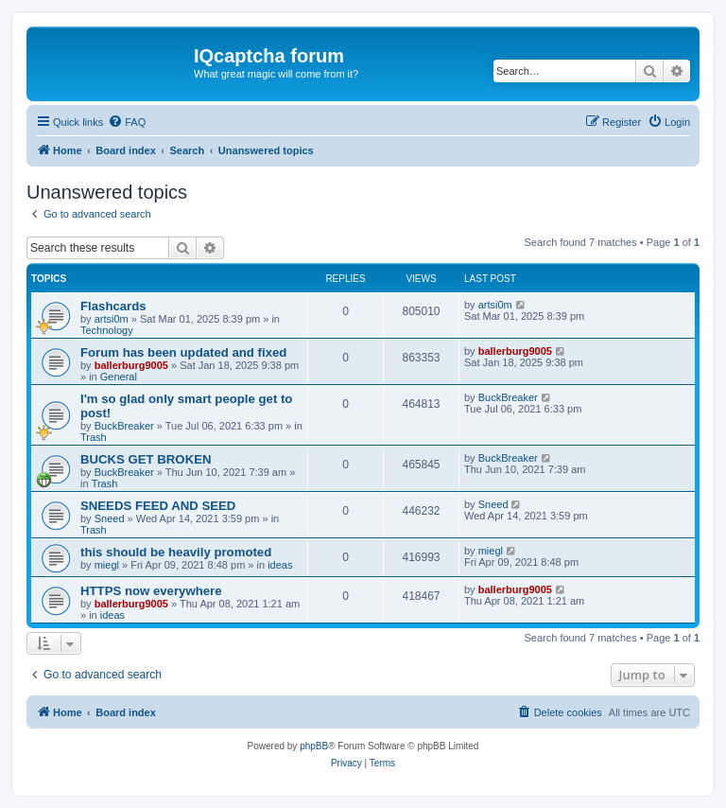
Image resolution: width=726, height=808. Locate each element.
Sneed (110, 518)
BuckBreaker (124, 425)
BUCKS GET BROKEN (145, 459)
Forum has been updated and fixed (183, 352)
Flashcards (113, 306)
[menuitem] (127, 122)
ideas (280, 565)
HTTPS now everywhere (151, 591)
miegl (107, 565)
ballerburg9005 (131, 365)
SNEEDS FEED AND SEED (157, 506)
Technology (106, 330)
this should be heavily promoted (175, 552)
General (118, 376)
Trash (93, 437)
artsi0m (112, 319)
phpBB (314, 746)
